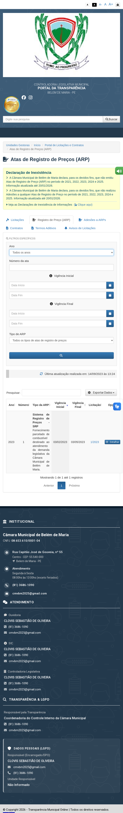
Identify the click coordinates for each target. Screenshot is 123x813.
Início (37, 145)
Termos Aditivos (43, 228)
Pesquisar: (43, 392)
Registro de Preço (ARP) (51, 219)
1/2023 (95, 442)
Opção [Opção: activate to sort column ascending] (112, 404)
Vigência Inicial (61, 275)
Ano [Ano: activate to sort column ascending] (11, 404)
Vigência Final (61, 303)
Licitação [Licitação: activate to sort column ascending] (95, 404)
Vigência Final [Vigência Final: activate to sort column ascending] (78, 404)
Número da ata (19, 260)
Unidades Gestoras (18, 145)
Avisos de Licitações (80, 228)
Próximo (74, 485)
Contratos (14, 228)
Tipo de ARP (17, 334)
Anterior (49, 485)
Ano (12, 246)
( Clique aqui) (83, 204)
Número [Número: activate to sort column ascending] (23, 404)
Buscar (111, 119)
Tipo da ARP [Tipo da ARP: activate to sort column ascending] (41, 404)
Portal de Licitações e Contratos (64, 145)
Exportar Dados (101, 392)
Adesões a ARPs (92, 219)
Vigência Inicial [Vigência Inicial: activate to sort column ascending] (60, 404)
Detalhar (112, 442)
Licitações (15, 219)
